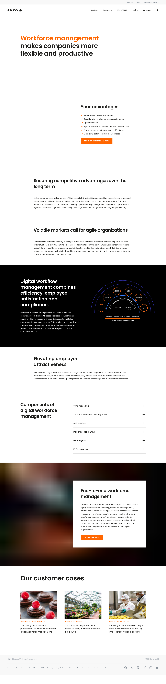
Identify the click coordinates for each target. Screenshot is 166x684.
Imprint (10, 668)
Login (139, 2)
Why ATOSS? (122, 10)
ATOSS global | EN (151, 2)
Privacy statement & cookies (80, 668)
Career (107, 668)
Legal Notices (61, 668)
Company (147, 10)
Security (50, 668)
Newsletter (98, 668)
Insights (135, 10)
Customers (107, 10)
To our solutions (91, 537)
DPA (42, 668)
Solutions (94, 10)
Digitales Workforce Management (24, 659)
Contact (130, 2)
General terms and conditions (27, 668)
